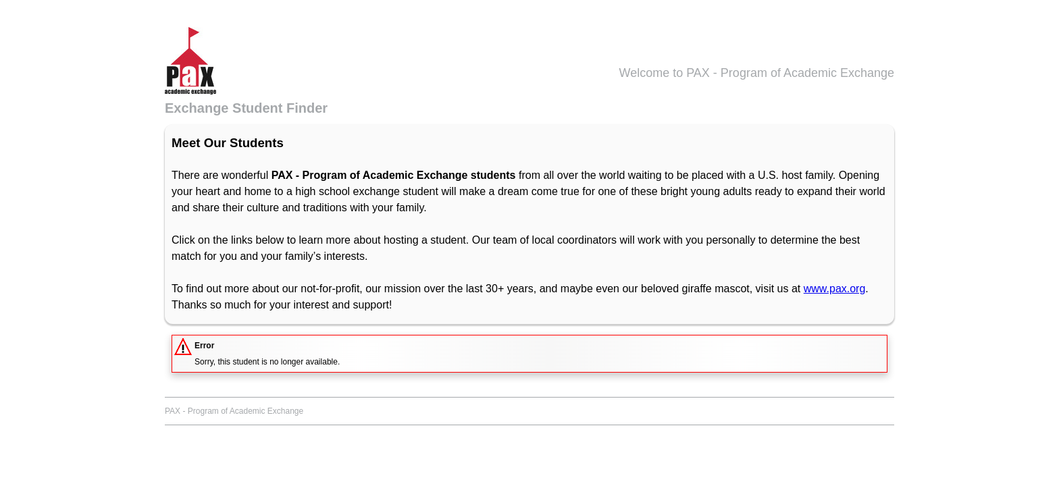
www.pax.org (835, 288)
